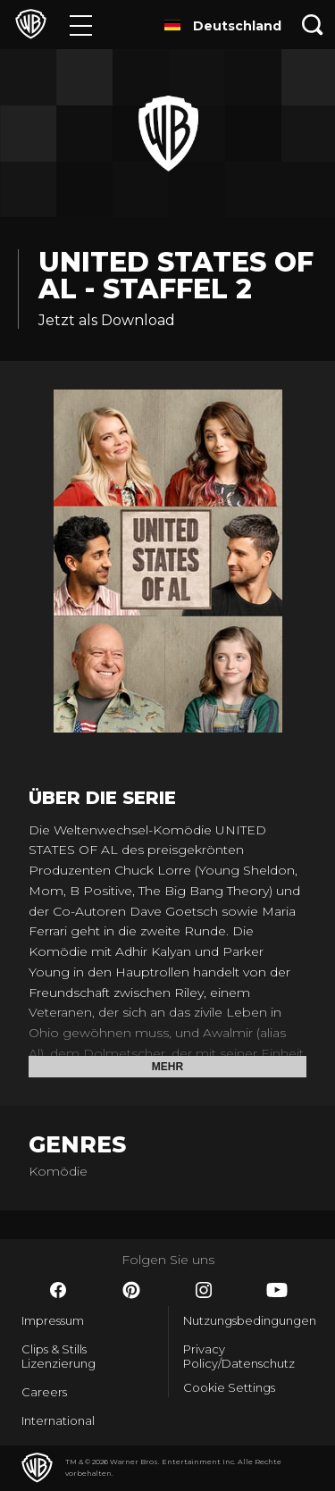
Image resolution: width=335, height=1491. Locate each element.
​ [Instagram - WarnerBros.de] (203, 1290)
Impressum (52, 1320)
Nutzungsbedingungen (248, 1320)
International (58, 1420)
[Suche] (312, 24)
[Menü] (81, 24)
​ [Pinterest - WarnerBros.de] (131, 1290)
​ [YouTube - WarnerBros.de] (277, 1290)
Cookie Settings (229, 1387)
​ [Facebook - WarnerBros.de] (58, 1290)
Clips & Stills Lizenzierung (58, 1356)
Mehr (167, 1066)
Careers (44, 1392)
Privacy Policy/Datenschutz (239, 1356)
